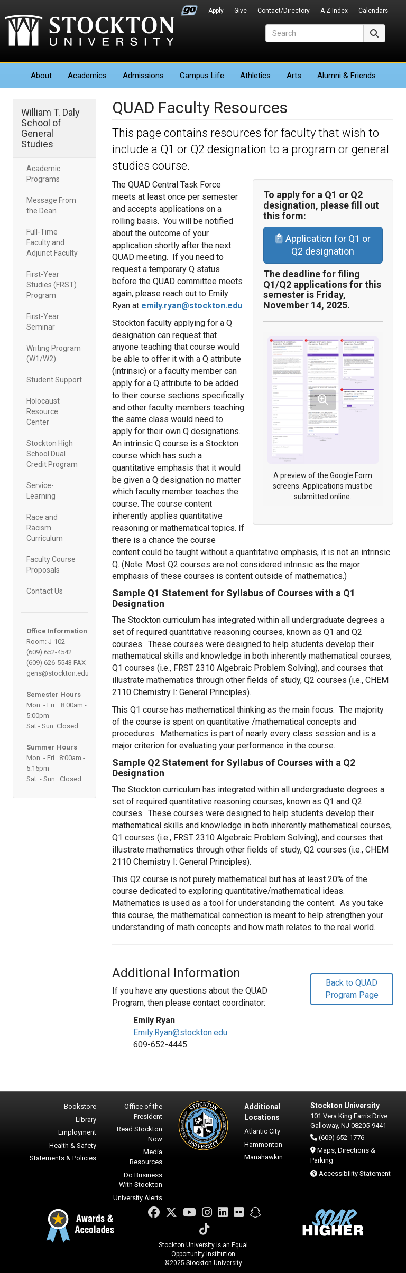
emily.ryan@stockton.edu (191, 306)
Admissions (143, 75)
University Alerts (137, 1198)
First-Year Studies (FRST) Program (51, 284)
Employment (77, 1132)
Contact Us (44, 591)
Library (86, 1120)
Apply (216, 10)
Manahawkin (263, 1157)
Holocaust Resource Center (43, 411)
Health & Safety (72, 1145)
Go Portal (189, 8)
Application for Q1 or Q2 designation (323, 245)
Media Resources (146, 1157)
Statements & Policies (63, 1158)
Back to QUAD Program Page (352, 989)
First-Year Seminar (42, 321)
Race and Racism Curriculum (44, 527)
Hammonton (263, 1144)
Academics (87, 75)
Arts (294, 75)
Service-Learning (41, 490)
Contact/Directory (283, 10)
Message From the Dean (51, 205)
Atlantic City (262, 1131)
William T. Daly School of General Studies (50, 128)
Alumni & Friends (346, 75)
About (41, 75)
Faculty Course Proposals (51, 564)
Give (240, 10)
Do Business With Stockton (140, 1180)
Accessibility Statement (355, 1173)
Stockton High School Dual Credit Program (52, 454)
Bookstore (80, 1106)
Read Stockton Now (139, 1134)
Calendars (373, 10)
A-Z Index (334, 10)
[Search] (314, 33)
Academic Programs (43, 173)
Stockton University (89, 31)
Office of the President (143, 1111)
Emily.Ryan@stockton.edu (180, 1032)
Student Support (54, 380)
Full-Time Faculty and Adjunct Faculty (52, 242)
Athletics (255, 75)
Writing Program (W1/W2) (53, 353)
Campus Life (202, 75)
